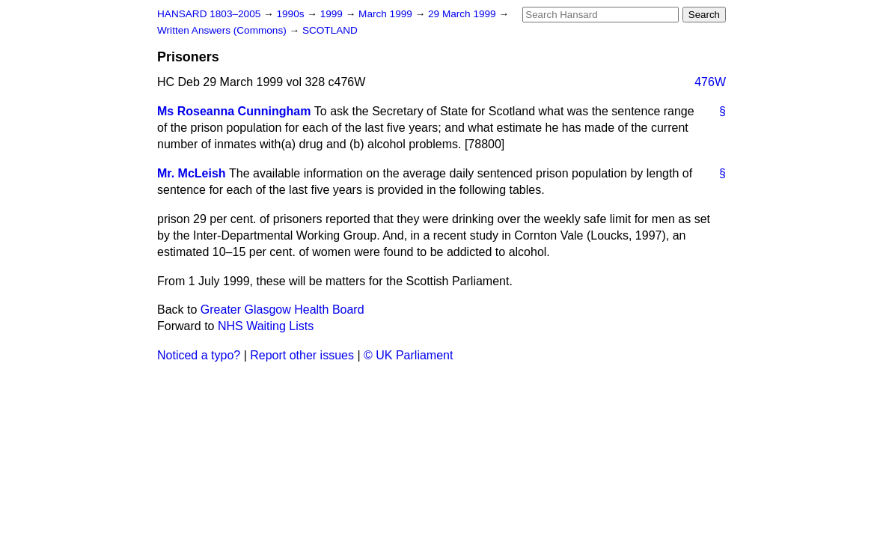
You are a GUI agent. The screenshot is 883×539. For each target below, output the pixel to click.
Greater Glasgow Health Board (282, 309)
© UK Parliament (408, 355)
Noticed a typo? (198, 355)
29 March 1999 (463, 13)
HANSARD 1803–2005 (208, 13)
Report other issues (302, 355)
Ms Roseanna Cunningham (234, 111)
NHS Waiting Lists (266, 326)
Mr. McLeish (191, 173)
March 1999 (386, 13)
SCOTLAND (330, 30)
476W (710, 82)
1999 (333, 13)
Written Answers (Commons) (223, 30)
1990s (291, 13)
